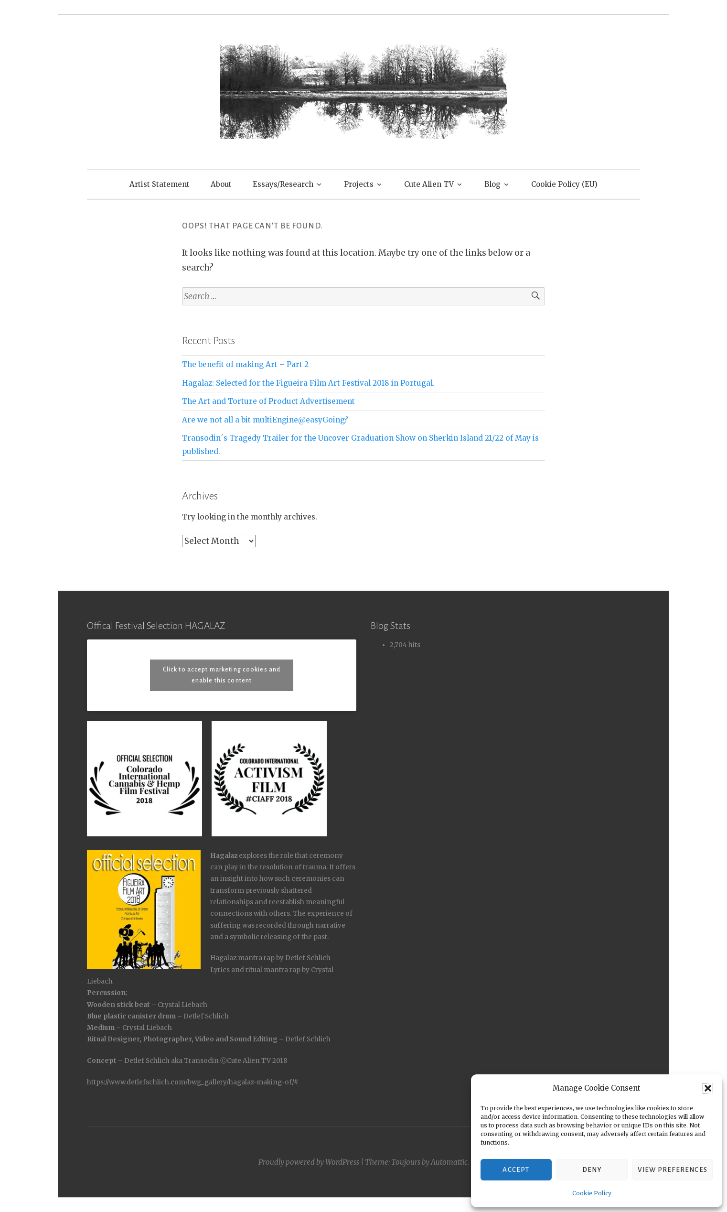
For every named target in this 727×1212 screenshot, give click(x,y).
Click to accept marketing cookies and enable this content (221, 675)
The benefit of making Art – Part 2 (245, 364)
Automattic (449, 1162)
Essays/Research (283, 184)
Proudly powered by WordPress (308, 1162)
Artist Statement (159, 184)
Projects (359, 184)
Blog (492, 184)
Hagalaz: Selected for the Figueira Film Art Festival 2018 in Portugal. (308, 383)
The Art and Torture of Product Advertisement (268, 401)
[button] (708, 1088)
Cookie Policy (591, 1193)
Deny (592, 1169)
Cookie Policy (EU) (564, 184)
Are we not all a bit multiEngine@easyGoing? (265, 419)
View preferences (672, 1169)
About (221, 184)
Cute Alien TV (429, 184)
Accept (515, 1169)
